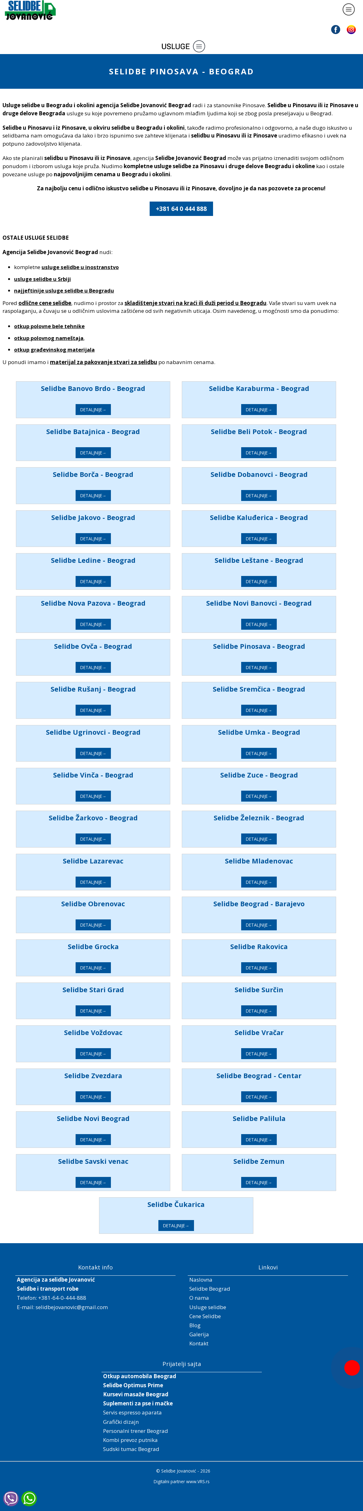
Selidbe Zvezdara (111, 1075)
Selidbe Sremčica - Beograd (277, 688)
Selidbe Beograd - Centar (277, 1075)
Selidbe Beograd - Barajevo (277, 903)
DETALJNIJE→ (111, 410)
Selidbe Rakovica (277, 946)
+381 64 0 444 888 (181, 209)
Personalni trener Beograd (135, 1430)
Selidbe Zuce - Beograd (277, 774)
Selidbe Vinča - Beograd (111, 774)
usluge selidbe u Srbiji (42, 279)
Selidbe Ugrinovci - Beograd (111, 732)
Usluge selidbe (207, 1307)
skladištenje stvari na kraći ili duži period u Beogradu (195, 303)
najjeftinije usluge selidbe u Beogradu (64, 290)
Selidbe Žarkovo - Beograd (111, 817)
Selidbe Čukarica (194, 1204)
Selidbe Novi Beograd (111, 1118)
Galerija (199, 1334)
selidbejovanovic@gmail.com (72, 1307)
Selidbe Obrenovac (111, 903)
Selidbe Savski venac (111, 1161)
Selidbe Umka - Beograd (277, 732)
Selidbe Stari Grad (111, 989)
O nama (199, 1297)
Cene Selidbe (205, 1316)
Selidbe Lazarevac (111, 860)
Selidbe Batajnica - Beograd (111, 431)
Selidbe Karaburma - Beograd (277, 388)
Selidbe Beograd (209, 1288)
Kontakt (198, 1343)
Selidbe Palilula (277, 1118)
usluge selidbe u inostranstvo (80, 267)
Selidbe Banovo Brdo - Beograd (111, 388)
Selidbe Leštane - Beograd (277, 560)
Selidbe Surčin (277, 989)
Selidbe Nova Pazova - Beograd (111, 603)
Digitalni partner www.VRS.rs (182, 1481)
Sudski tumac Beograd (131, 1449)
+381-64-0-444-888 (62, 1297)
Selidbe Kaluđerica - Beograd (277, 517)
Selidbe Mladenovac (277, 860)
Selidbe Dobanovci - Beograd (277, 474)
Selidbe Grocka (111, 946)
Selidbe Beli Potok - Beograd (277, 431)
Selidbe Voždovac (111, 1032)
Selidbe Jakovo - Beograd (111, 517)
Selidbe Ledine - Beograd (111, 560)
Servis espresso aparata (132, 1412)
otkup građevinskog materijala (54, 349)
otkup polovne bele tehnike (49, 326)
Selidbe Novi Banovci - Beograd (277, 603)
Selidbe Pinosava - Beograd (277, 646)
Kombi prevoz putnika (130, 1439)
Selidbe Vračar (276, 1032)
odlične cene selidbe (44, 303)
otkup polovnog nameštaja (48, 338)
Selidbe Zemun (277, 1161)
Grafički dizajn (121, 1421)
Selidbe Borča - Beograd (111, 474)
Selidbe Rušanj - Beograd (111, 688)
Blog (195, 1325)
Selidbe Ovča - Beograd (111, 646)
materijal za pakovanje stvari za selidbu (103, 362)
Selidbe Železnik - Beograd (277, 817)
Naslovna (200, 1279)
